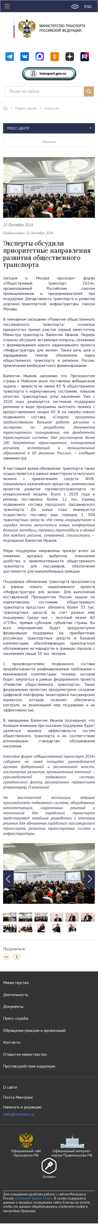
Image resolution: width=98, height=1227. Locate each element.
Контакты (11, 1042)
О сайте (10, 1087)
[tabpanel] (49, 873)
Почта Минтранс (18, 1097)
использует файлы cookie (33, 1198)
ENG (88, 6)
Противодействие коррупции (29, 1066)
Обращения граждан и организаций (34, 1030)
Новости (51, 108)
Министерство (16, 982)
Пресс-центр (26, 108)
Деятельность (15, 994)
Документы (13, 1006)
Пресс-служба (15, 1018)
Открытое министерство (25, 1054)
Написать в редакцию (22, 1111)
